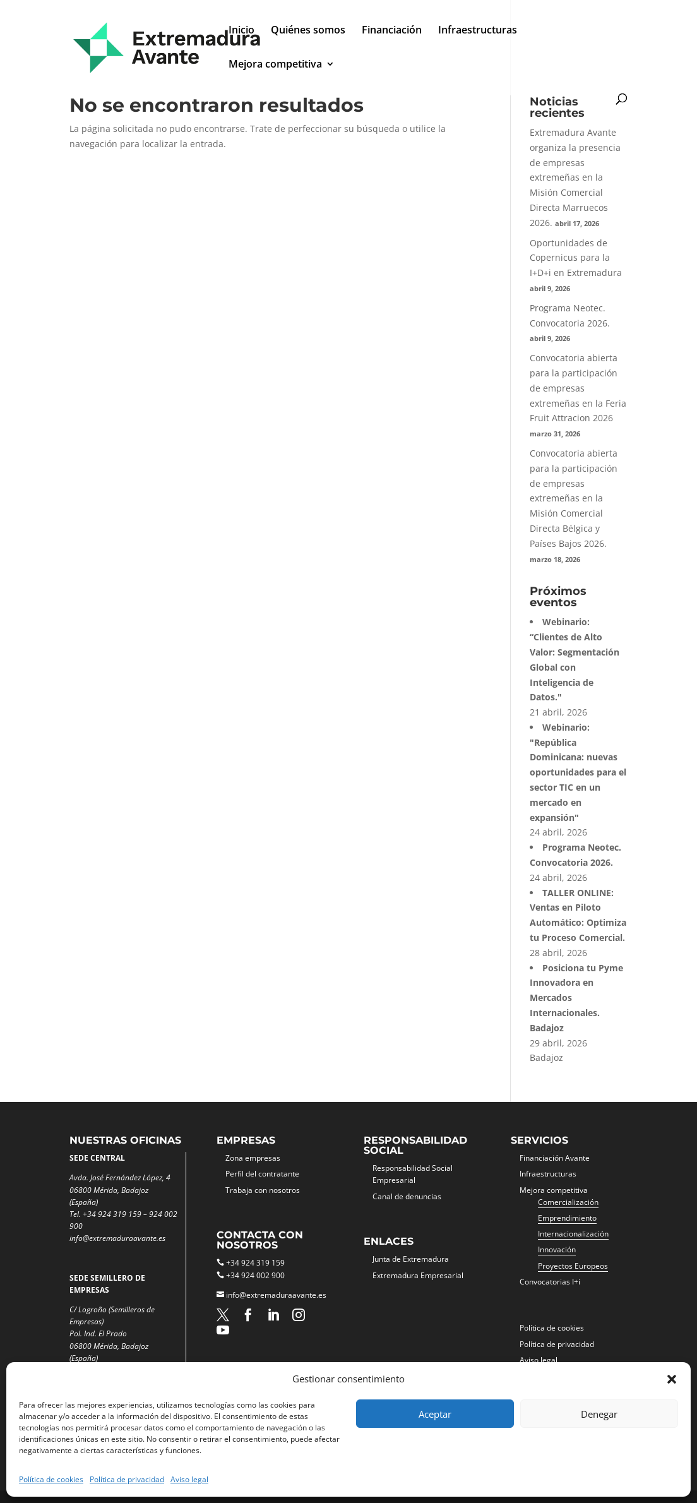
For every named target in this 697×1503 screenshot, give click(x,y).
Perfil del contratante (262, 1173)
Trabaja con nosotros (262, 1190)
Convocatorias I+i (550, 1281)
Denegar (599, 1414)
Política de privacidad (127, 1479)
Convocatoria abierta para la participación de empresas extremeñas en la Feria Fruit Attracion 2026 (578, 388)
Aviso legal (189, 1479)
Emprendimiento (567, 1218)
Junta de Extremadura (410, 1259)
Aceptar (435, 1414)
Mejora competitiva (275, 65)
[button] (671, 1379)
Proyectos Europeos (573, 1265)
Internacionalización (573, 1233)
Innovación (557, 1249)
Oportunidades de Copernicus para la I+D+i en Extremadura (576, 258)
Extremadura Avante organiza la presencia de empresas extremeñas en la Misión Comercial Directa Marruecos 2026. (575, 177)
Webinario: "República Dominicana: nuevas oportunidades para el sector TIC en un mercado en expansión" (578, 772)
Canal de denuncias (406, 1196)
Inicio (241, 31)
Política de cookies (51, 1479)
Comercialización (568, 1202)
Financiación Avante (555, 1158)
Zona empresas (252, 1158)
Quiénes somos (308, 31)
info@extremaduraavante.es (276, 1295)
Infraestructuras (477, 31)
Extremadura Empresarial (417, 1275)
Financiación (392, 31)
